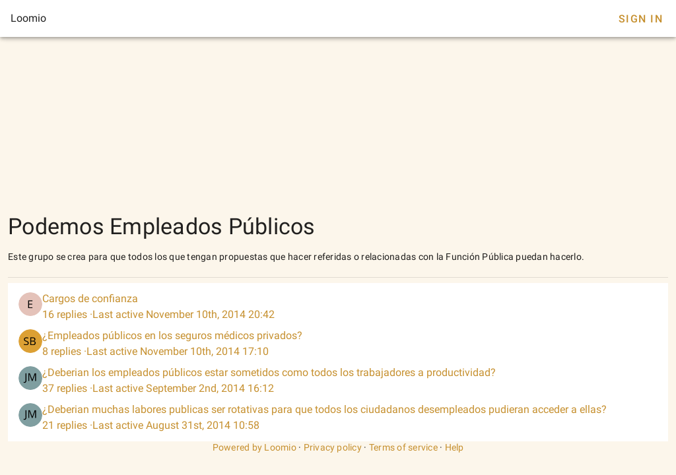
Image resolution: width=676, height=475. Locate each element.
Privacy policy (333, 447)
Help (454, 447)
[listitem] (338, 306)
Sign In (641, 19)
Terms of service (403, 447)
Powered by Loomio (254, 447)
